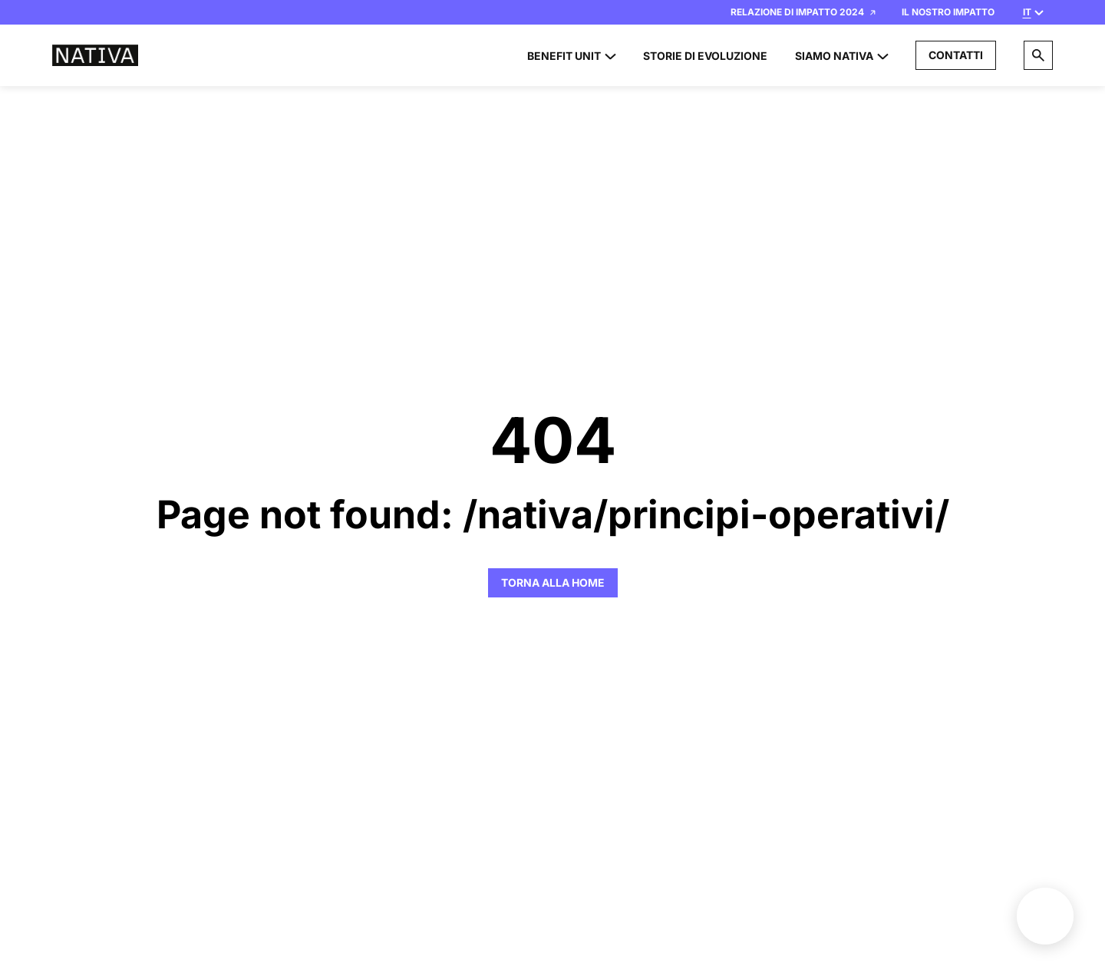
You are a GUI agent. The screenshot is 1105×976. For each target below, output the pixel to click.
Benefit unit (1045, 916)
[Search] (1038, 55)
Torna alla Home (553, 582)
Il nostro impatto (948, 12)
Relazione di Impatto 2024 (803, 12)
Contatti (956, 54)
